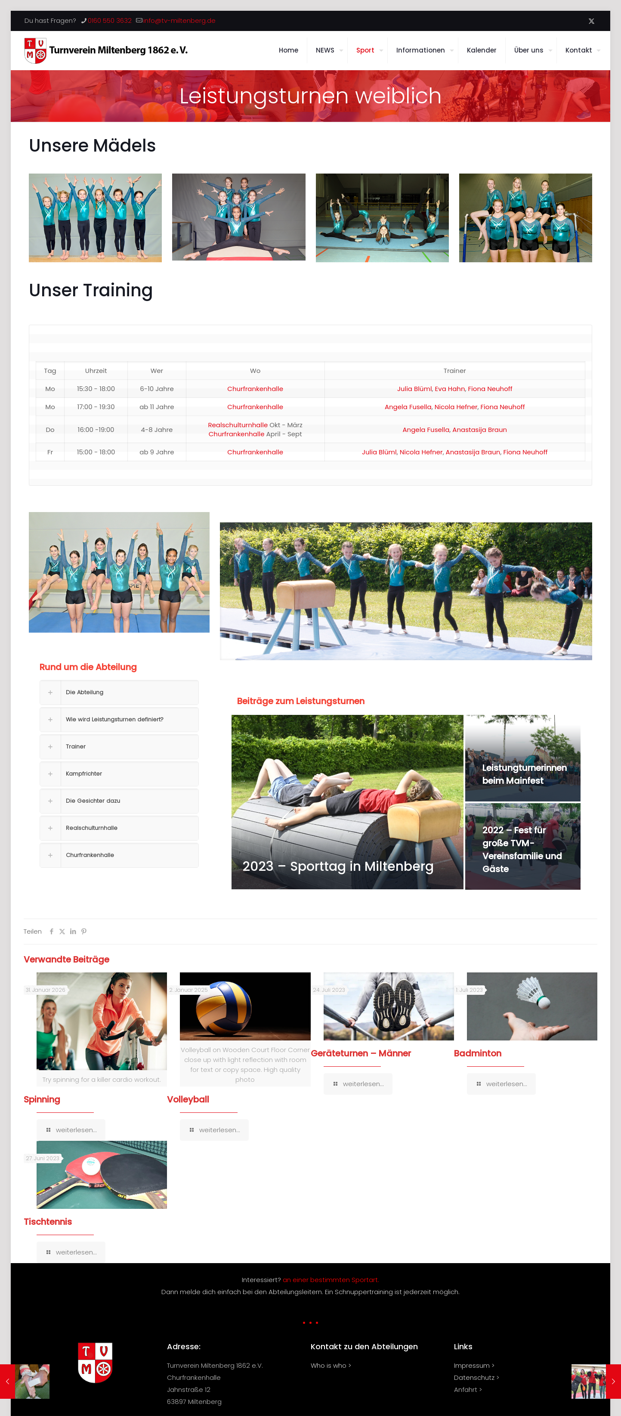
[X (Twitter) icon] (591, 20)
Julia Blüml (414, 388)
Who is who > (331, 1365)
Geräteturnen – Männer (361, 1053)
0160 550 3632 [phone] (110, 20)
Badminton (477, 1053)
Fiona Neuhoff (490, 388)
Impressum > (474, 1365)
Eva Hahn (450, 388)
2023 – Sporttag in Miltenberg (338, 866)
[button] (119, 688)
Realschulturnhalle (238, 424)
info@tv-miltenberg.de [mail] (179, 20)
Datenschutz (474, 1377)
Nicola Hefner (456, 406)
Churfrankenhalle (255, 388)
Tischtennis (48, 1222)
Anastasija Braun (479, 429)
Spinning (42, 1099)
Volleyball (188, 1099)
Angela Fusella (408, 406)
